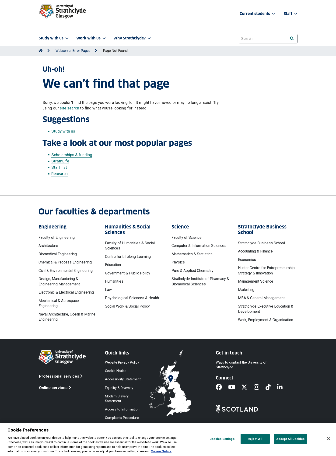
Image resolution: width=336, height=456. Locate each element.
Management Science (255, 281)
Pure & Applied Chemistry (193, 270)
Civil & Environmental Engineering (65, 270)
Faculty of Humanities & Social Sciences (130, 245)
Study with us (63, 131)
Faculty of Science (187, 237)
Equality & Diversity (119, 388)
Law (108, 290)
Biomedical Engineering (57, 254)
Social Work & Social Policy (127, 306)
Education (113, 265)
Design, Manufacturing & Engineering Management (59, 281)
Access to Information (122, 409)
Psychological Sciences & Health (132, 298)
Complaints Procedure (122, 418)
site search (69, 108)
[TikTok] (271, 387)
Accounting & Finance (255, 251)
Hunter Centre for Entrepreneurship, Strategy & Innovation (266, 270)
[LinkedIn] (283, 387)
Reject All (255, 439)
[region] (168, 439)
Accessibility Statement (123, 379)
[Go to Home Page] (40, 51)
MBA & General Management (261, 298)
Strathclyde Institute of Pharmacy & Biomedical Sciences (200, 281)
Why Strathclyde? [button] (132, 38)
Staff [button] (291, 13)
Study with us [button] (54, 38)
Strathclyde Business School (261, 243)
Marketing (246, 290)
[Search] (292, 38)
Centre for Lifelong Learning (128, 256)
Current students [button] (258, 13)
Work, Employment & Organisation (265, 320)
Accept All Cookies (290, 439)
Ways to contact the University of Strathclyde (241, 365)
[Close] (328, 439)
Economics (247, 259)
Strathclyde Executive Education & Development (265, 309)
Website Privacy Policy (122, 363)
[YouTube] (234, 387)
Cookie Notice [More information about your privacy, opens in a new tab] (161, 451)
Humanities (114, 281)
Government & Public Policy (127, 273)
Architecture (48, 245)
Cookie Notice (115, 371)
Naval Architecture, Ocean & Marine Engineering (66, 317)
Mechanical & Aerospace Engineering (58, 303)
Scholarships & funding (71, 154)
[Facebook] (222, 387)
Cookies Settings (222, 439)
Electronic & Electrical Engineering (66, 292)
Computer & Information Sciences (199, 245)
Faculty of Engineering (56, 237)
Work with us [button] (91, 38)
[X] (247, 387)
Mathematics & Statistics (192, 254)
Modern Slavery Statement (117, 398)
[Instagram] (260, 387)
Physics (178, 262)
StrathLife (60, 161)
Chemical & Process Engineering (65, 262)
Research (59, 173)
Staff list (59, 167)
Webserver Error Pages (73, 51)
